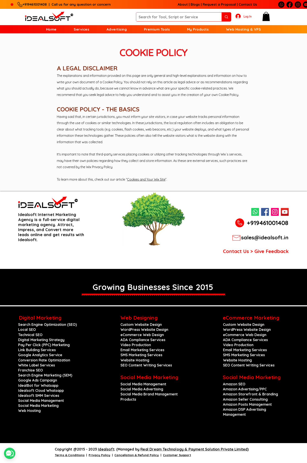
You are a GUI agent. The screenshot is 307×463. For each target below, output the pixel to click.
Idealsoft (106, 449)
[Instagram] (298, 4)
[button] (266, 16)
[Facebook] (289, 4)
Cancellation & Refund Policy (136, 455)
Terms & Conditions (70, 455)
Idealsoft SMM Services (38, 395)
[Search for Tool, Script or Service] (176, 16)
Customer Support (177, 455)
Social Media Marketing (38, 405)
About (183, 4)
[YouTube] (285, 212)
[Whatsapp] (281, 4)
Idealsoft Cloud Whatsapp (41, 390)
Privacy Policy (99, 455)
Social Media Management (41, 400)
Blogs (195, 4)
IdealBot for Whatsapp (38, 385)
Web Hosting (29, 410)
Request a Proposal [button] (219, 4)
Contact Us (248, 4)
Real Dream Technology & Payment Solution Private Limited (193, 449)
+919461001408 (35, 4)
